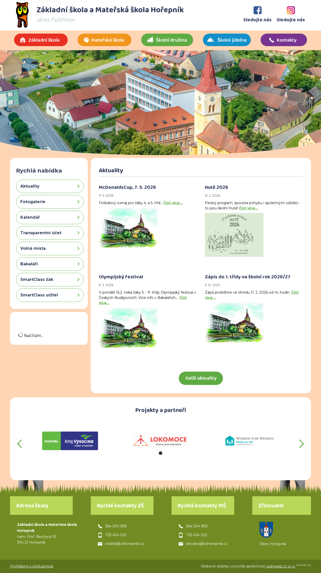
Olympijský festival (121, 277)
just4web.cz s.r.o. (280, 566)
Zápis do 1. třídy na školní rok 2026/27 (247, 277)
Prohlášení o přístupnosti (31, 566)
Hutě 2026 (216, 188)
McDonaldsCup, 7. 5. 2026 (127, 188)
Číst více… (173, 203)
